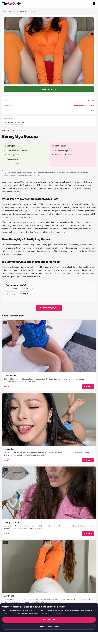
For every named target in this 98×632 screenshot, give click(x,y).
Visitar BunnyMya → (49, 89)
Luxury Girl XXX (11, 522)
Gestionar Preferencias (49, 627)
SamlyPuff (9, 596)
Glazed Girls (10, 375)
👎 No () (24, 294)
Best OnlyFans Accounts (17, 12)
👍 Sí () (10, 294)
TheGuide (11, 3)
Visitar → (88, 387)
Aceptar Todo (49, 620)
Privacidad (57, 613)
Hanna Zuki (9, 449)
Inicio (4, 12)
